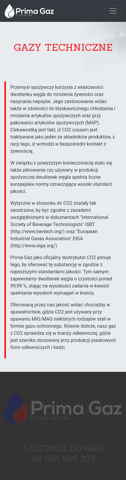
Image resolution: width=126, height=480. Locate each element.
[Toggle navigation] (113, 11)
